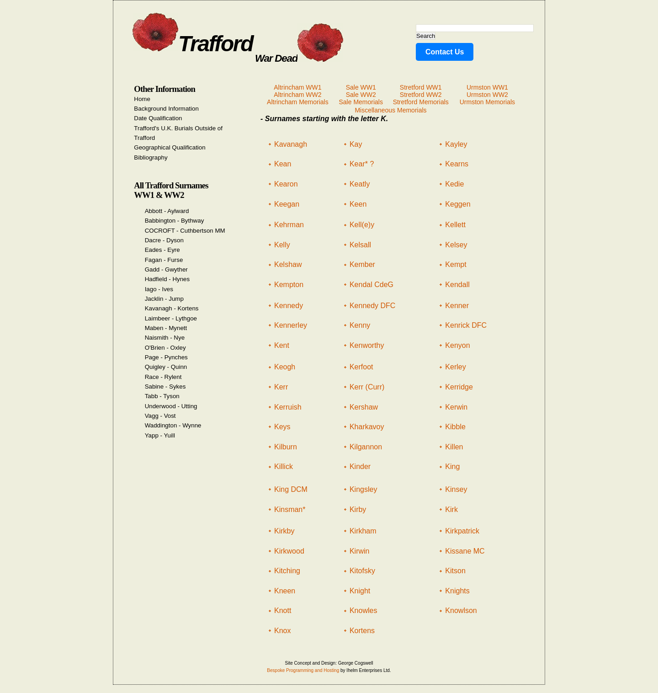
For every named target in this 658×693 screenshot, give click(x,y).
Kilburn (285, 447)
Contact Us (444, 52)
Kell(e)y (362, 225)
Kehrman (289, 225)
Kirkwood (289, 551)
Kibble (455, 427)
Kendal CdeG (371, 284)
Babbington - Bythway (174, 220)
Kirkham (363, 531)
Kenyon (457, 345)
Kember (362, 264)
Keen (358, 204)
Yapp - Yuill (160, 435)
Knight (360, 591)
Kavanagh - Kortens (172, 308)
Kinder (360, 466)
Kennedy (288, 305)
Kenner (457, 305)
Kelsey (456, 245)
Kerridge (458, 387)
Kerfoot (361, 367)
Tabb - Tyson (162, 396)
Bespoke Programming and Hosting (303, 670)
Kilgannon (366, 447)
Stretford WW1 (421, 87)
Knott (282, 610)
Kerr (281, 387)
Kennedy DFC (373, 305)
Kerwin (456, 407)
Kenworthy (367, 345)
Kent (281, 345)
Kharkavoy (367, 427)
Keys (282, 427)
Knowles (363, 610)
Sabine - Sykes (165, 386)
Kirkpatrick (462, 531)
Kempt (455, 264)
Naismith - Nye (165, 337)
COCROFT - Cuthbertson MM (185, 230)
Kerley (455, 367)
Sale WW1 (361, 87)
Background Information (166, 108)
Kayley (456, 144)
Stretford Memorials (421, 102)
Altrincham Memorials (298, 102)
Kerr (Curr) (367, 387)
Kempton (288, 284)
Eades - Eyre (162, 249)
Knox (282, 630)
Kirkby (284, 531)
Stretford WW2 (421, 94)
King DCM (291, 489)
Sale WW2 (361, 94)
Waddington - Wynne (173, 425)
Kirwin (360, 551)
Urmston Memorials (487, 102)
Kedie (454, 184)
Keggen (457, 204)
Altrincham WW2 (297, 94)
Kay (356, 144)
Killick (283, 466)
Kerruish (288, 407)
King (452, 466)
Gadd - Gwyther (166, 269)
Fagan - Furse (164, 259)
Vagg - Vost (160, 415)
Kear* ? (362, 164)
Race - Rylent (163, 376)
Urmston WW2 (487, 94)
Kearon (286, 184)
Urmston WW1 (487, 87)
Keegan (286, 204)
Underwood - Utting (171, 406)
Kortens (362, 630)
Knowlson (461, 610)
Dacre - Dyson (164, 240)
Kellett (455, 225)
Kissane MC (464, 551)
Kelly (282, 245)
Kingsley (363, 489)
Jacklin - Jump (164, 298)
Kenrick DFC (466, 325)
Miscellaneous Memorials (390, 110)
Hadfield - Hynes (167, 279)
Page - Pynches (166, 357)
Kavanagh (290, 144)
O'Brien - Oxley (165, 347)
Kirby (358, 509)
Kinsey (456, 489)
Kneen (284, 591)
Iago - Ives (159, 289)
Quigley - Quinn (166, 366)
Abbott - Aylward (167, 211)
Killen (454, 447)
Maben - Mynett (166, 328)
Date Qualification (158, 118)
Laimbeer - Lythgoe (171, 318)
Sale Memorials (360, 102)
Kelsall (360, 245)
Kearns (456, 164)
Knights (457, 591)
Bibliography (150, 157)
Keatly (360, 184)
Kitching (287, 571)
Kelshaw (288, 264)
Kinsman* (289, 509)
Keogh (284, 367)
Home (142, 99)
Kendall (457, 284)
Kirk (451, 509)
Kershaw (364, 407)
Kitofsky (362, 571)
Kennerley (290, 325)
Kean (282, 164)
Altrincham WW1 (297, 87)
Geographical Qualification (169, 147)
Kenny (360, 325)
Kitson (455, 571)
